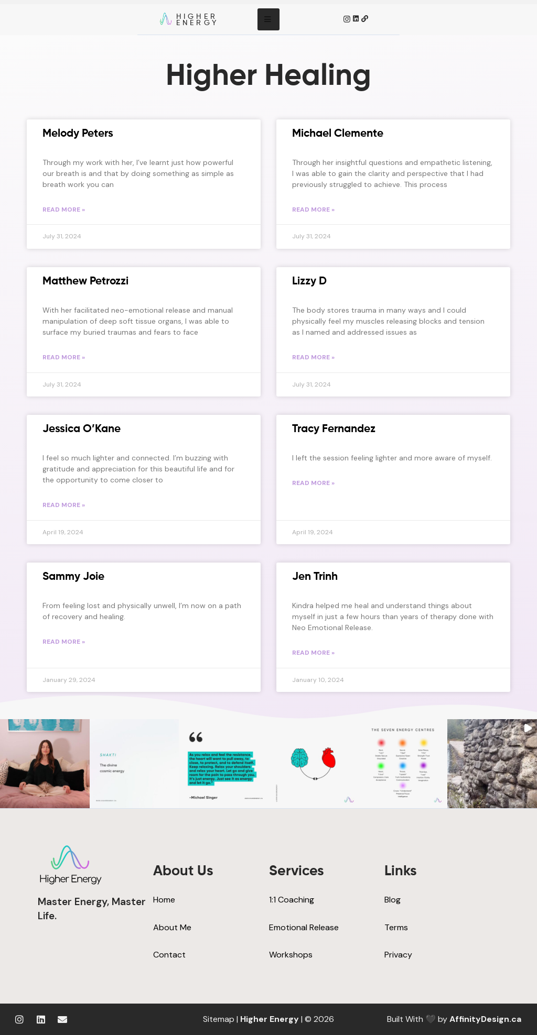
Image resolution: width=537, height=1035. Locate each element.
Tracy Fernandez (333, 429)
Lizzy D (309, 281)
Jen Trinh (315, 576)
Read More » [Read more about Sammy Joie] (63, 641)
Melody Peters (77, 133)
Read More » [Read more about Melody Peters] (63, 209)
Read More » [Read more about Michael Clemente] (313, 209)
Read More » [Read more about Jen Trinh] (313, 652)
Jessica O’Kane (81, 429)
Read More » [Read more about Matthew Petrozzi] (63, 357)
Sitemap (218, 1019)
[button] (45, 764)
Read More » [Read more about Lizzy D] (313, 357)
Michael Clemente (337, 133)
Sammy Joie (73, 576)
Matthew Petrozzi (85, 281)
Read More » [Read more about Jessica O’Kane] (63, 505)
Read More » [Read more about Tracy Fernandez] (313, 483)
